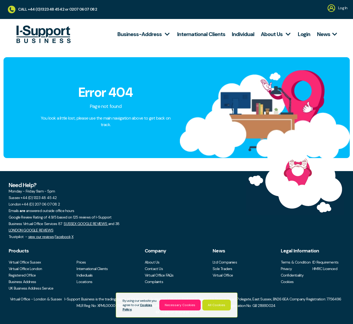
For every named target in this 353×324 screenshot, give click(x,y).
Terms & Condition (296, 262)
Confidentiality (292, 275)
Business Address (22, 281)
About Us (152, 262)
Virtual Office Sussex (25, 262)
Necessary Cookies (180, 305)
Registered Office (22, 275)
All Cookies (216, 305)
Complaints (154, 281)
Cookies (287, 281)
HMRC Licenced (324, 268)
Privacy (286, 268)
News (328, 34)
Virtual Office (223, 275)
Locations (84, 281)
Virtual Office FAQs (159, 275)
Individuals (85, 275)
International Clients (92, 268)
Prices (81, 262)
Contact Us (154, 268)
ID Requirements (325, 262)
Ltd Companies (225, 262)
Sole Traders (222, 268)
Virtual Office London (25, 268)
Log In (337, 7)
